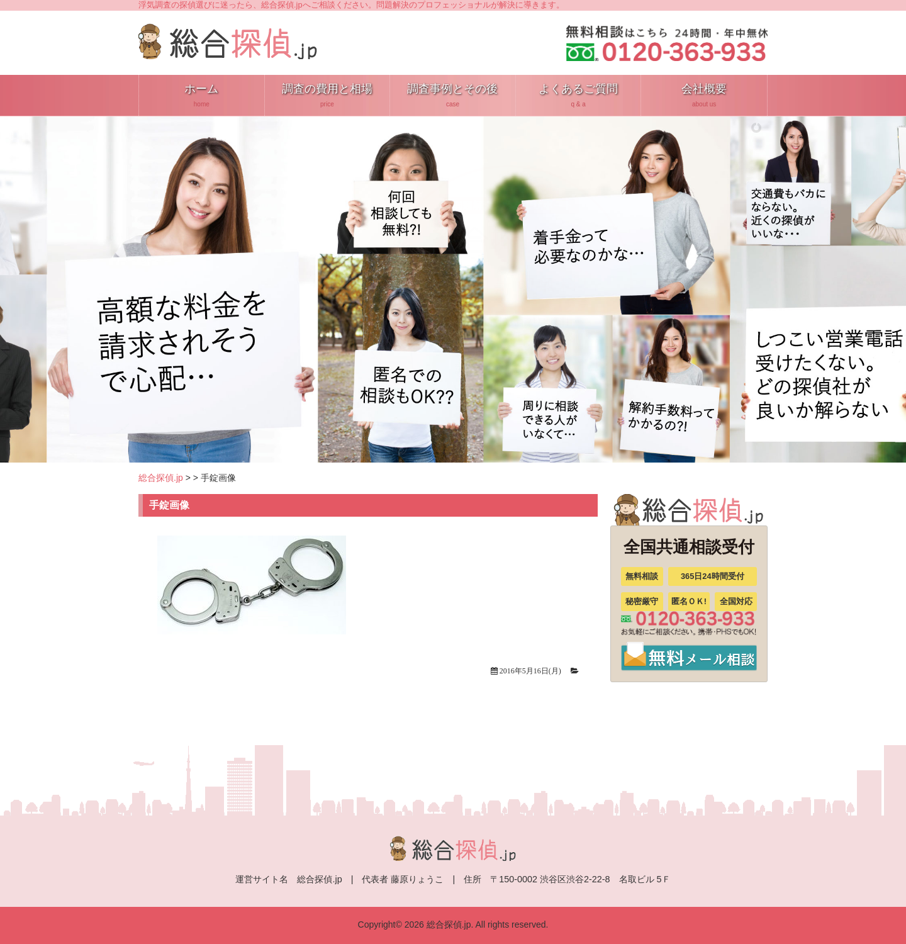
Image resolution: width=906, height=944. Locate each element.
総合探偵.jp (160, 478)
